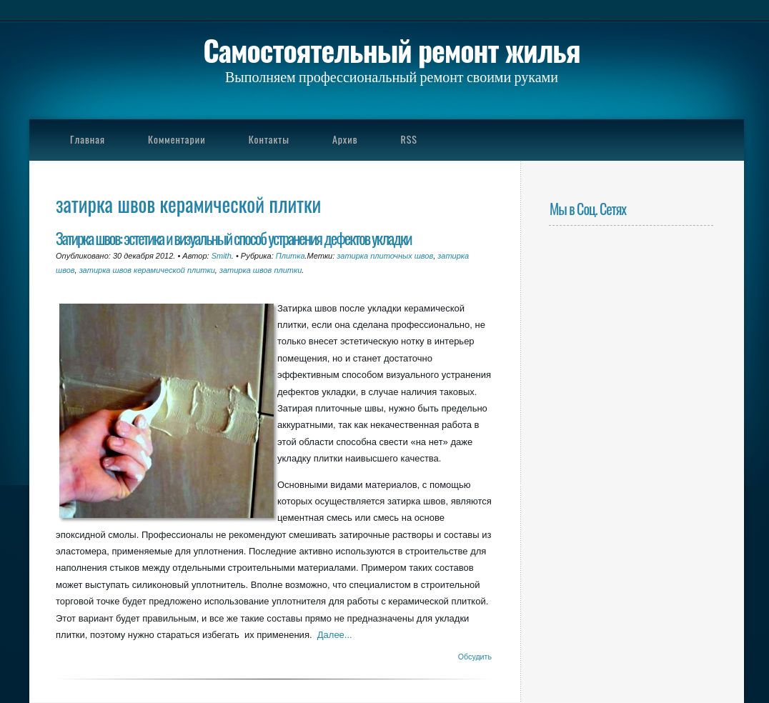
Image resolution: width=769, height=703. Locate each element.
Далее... (334, 634)
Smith (222, 255)
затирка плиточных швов (385, 255)
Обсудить (475, 656)
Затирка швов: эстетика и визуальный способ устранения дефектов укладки (233, 237)
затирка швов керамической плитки (147, 270)
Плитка (290, 255)
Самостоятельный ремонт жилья (391, 50)
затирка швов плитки (260, 270)
